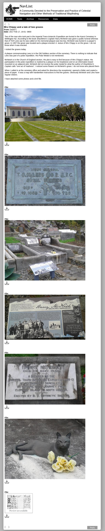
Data (55, 19)
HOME (9, 19)
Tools (19, 19)
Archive (30, 19)
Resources (43, 19)
